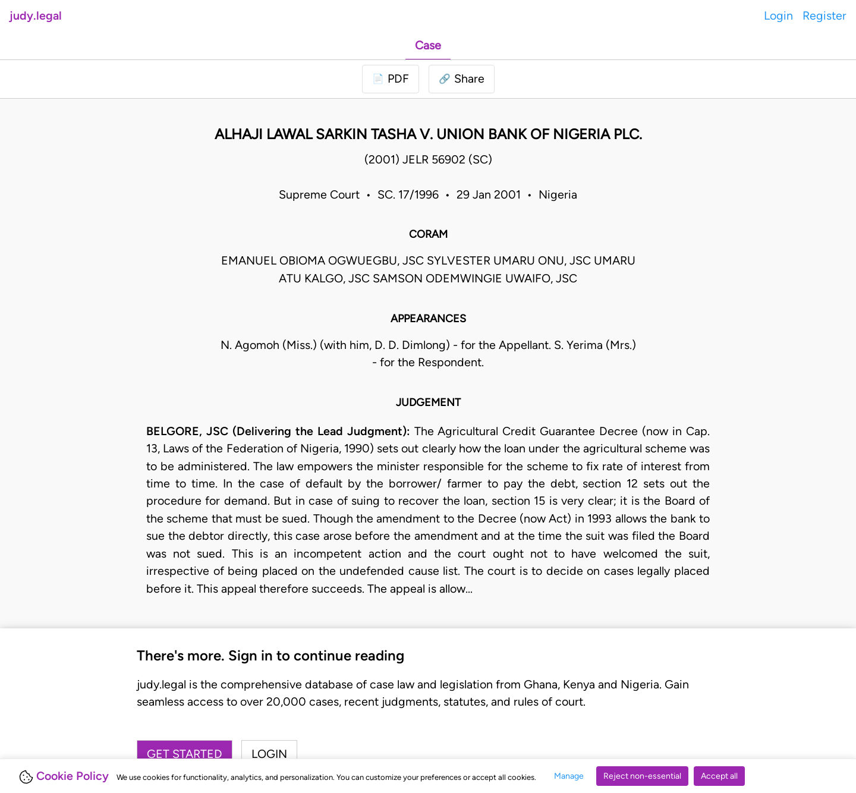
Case (428, 45)
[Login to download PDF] (390, 79)
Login (778, 15)
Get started (184, 754)
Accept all (719, 776)
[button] (462, 79)
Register (824, 15)
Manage (569, 776)
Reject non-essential (642, 776)
